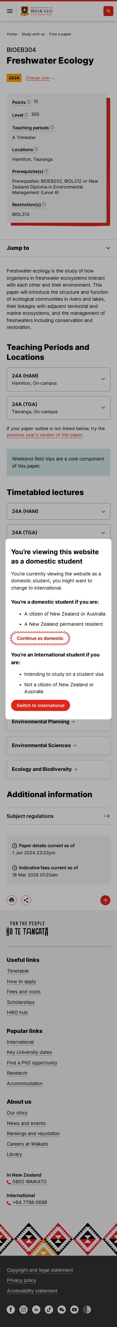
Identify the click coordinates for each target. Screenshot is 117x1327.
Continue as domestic (40, 638)
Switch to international (40, 705)
